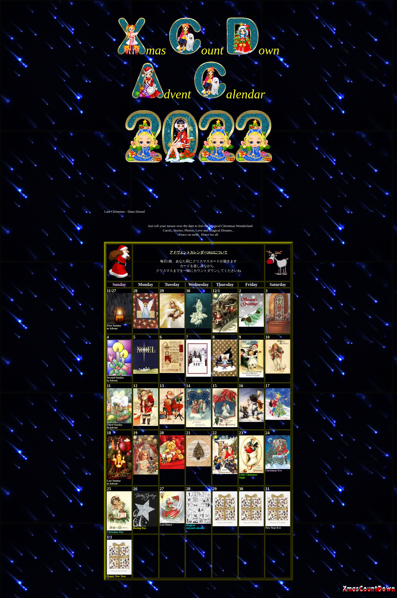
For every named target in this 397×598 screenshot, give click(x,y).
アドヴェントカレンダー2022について (198, 252)
